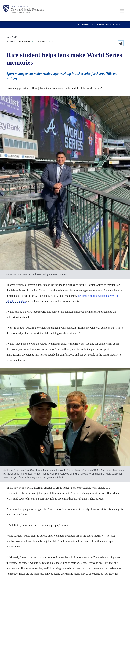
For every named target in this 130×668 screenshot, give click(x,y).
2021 (117, 24)
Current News (102, 24)
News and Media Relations (27, 9)
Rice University (19, 7)
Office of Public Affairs (20, 13)
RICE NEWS (84, 24)
